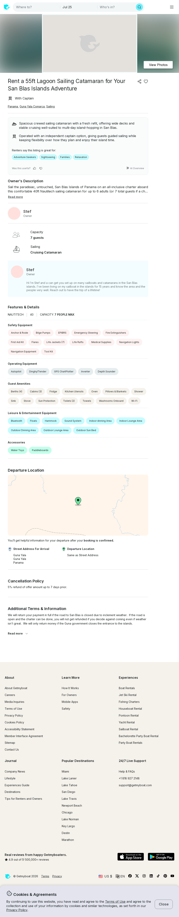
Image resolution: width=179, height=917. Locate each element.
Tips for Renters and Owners (23, 798)
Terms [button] (45, 876)
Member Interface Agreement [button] (24, 736)
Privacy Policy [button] (16, 910)
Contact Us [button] (12, 749)
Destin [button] (66, 833)
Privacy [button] (57, 876)
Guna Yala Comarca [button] (32, 106)
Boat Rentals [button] (127, 688)
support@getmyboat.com (135, 785)
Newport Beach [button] (72, 805)
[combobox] (37, 7)
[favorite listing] (146, 81)
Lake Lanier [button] (69, 778)
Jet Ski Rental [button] (127, 695)
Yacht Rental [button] (127, 722)
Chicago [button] (67, 812)
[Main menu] (171, 7)
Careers (10, 695)
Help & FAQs (127, 771)
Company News (15, 771)
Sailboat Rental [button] (128, 729)
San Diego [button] (68, 791)
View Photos (158, 65)
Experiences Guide (17, 785)
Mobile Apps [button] (70, 701)
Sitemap (10, 742)
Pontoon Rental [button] (129, 715)
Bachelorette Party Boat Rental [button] (138, 736)
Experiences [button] (128, 678)
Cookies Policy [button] (14, 722)
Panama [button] (13, 106)
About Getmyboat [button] (16, 688)
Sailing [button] (50, 106)
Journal (10, 761)
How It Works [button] (70, 688)
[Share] (139, 81)
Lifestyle (10, 778)
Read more (18, 633)
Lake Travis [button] (69, 798)
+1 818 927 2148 (129, 778)
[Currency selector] (105, 876)
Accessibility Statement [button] (19, 729)
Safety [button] (66, 708)
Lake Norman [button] (70, 819)
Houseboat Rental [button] (130, 708)
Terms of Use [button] (115, 901)
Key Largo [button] (68, 826)
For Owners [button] (69, 695)
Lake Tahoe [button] (69, 785)
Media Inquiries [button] (14, 701)
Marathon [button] (68, 839)
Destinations (12, 791)
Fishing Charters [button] (129, 701)
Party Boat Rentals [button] (130, 742)
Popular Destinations (78, 761)
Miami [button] (65, 771)
